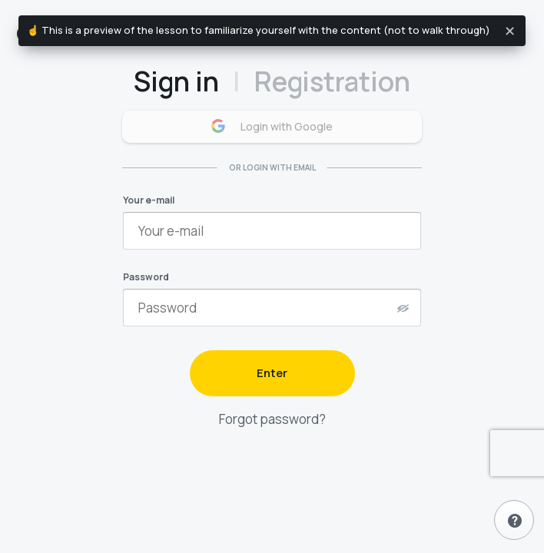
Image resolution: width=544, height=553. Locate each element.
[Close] (510, 30)
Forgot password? (272, 419)
